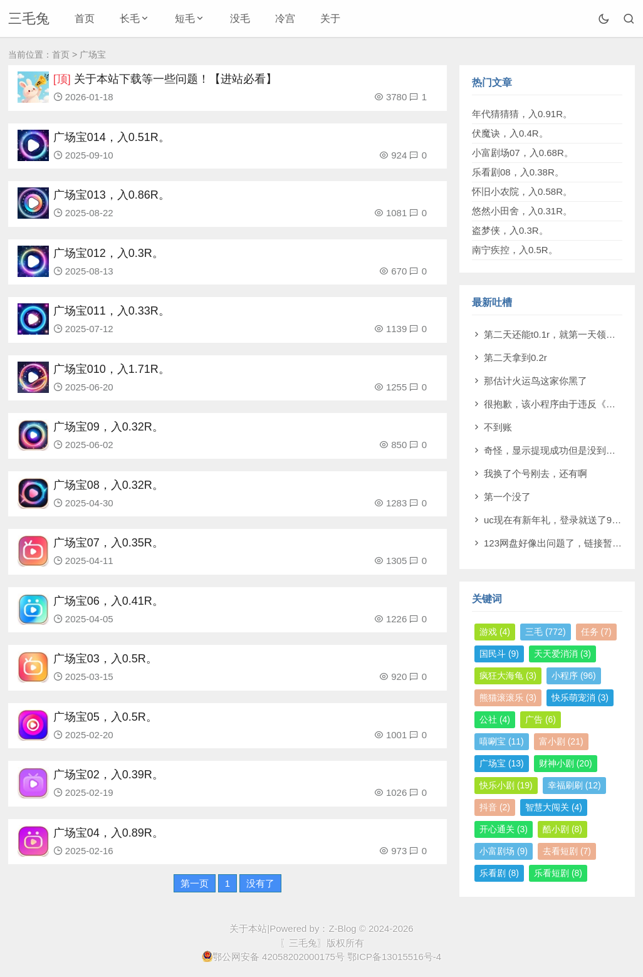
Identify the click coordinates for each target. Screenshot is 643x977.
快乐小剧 (506, 785)
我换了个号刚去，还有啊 (535, 473)
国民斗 (499, 654)
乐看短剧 (558, 873)
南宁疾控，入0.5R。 (515, 249)
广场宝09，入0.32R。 (108, 427)
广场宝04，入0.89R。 (108, 833)
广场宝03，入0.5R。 (105, 658)
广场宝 (501, 763)
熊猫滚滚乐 (507, 697)
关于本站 (248, 928)
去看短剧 (567, 851)
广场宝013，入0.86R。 (111, 195)
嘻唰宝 (501, 741)
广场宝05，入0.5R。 (105, 717)
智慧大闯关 (553, 807)
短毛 (185, 18)
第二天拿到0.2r (515, 357)
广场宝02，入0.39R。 (108, 774)
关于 (330, 18)
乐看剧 (499, 873)
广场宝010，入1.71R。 (111, 369)
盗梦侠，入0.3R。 (510, 230)
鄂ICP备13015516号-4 (394, 956)
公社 (494, 719)
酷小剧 (562, 829)
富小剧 (561, 741)
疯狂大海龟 (507, 676)
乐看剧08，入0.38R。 (518, 172)
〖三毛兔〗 (303, 943)
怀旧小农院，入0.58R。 (522, 191)
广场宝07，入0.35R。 (108, 542)
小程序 (574, 676)
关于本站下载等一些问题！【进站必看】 (175, 79)
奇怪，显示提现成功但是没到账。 (554, 450)
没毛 (240, 18)
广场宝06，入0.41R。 (108, 601)
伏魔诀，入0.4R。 (510, 133)
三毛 (545, 632)
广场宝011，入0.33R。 (111, 311)
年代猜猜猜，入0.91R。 (522, 113)
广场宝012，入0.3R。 (108, 253)
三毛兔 (29, 18)
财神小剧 (565, 763)
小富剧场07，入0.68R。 (522, 152)
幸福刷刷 (574, 785)
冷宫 (285, 18)
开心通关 (503, 829)
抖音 (494, 807)
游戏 (494, 632)
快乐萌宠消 (580, 697)
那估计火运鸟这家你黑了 (535, 380)
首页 (85, 18)
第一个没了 (507, 496)
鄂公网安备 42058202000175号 (273, 956)
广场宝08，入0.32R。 (108, 485)
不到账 (498, 427)
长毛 (130, 18)
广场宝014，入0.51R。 (111, 137)
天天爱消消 (562, 654)
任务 (596, 632)
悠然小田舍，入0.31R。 (522, 211)
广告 (540, 719)
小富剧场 (503, 851)
